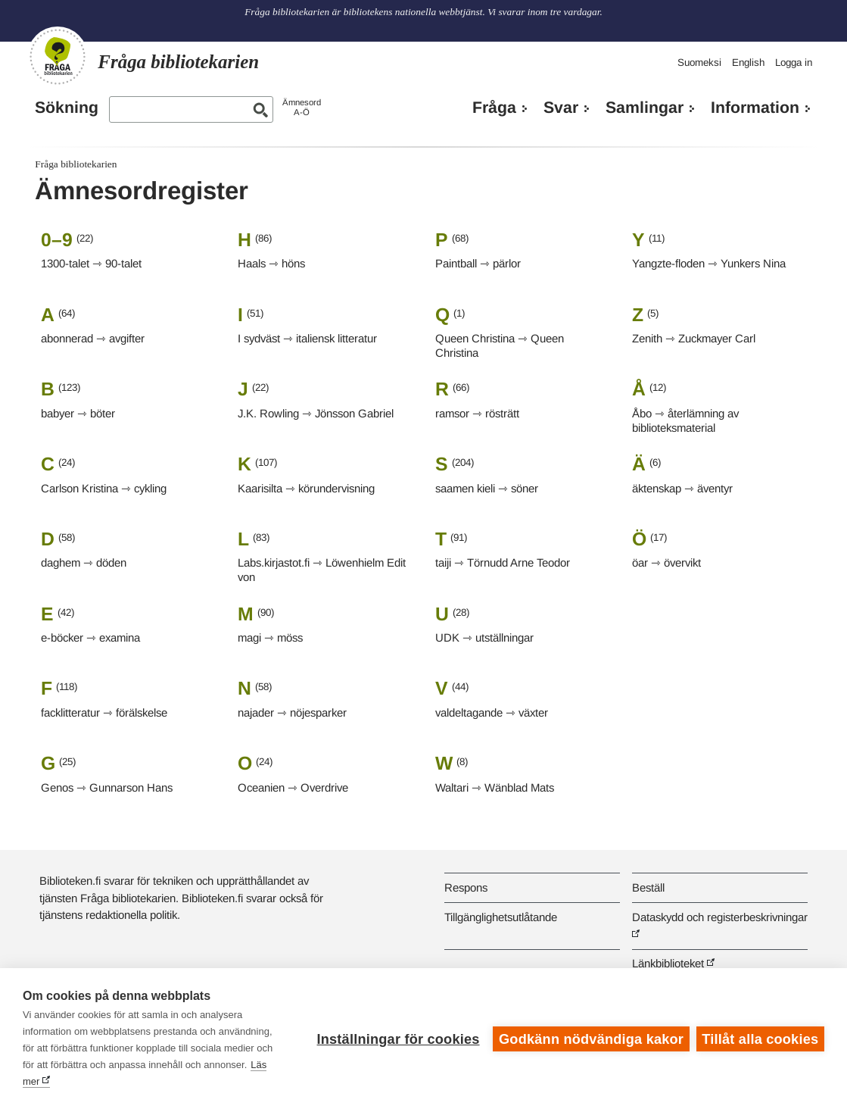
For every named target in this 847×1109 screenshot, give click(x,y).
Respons (465, 887)
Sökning (66, 107)
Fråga (494, 107)
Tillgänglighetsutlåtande (500, 917)
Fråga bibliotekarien (76, 164)
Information (755, 107)
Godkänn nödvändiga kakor (590, 1038)
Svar (560, 107)
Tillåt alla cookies (760, 1038)
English (748, 62)
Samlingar (645, 107)
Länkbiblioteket (668, 963)
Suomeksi (699, 62)
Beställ (648, 887)
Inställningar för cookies (397, 1038)
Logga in (793, 62)
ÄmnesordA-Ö (301, 107)
